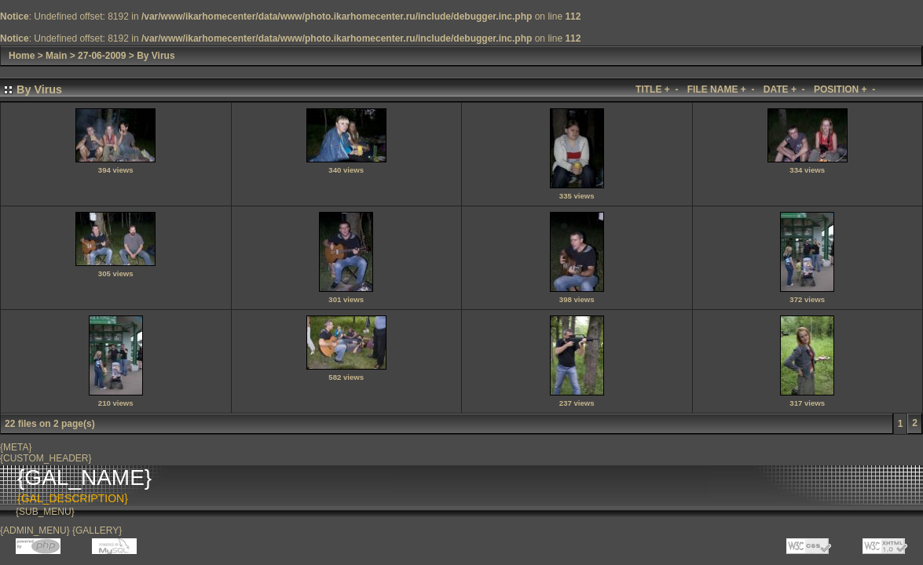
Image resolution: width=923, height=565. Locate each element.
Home (22, 55)
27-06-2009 (102, 55)
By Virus (155, 55)
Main (56, 55)
